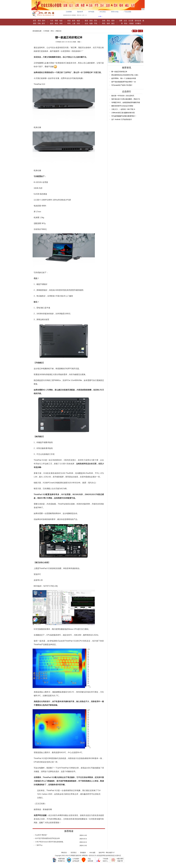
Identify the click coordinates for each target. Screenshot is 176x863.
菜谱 (91, 20)
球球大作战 (114, 12)
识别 (78, 23)
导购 (39, 23)
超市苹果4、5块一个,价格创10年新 (123, 78)
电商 (108, 23)
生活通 (130, 20)
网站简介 (64, 852)
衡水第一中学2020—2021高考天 (122, 96)
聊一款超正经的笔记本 (119, 71)
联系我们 (74, 852)
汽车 (51, 20)
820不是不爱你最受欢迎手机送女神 (47, 838)
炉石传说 (103, 12)
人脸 (73, 23)
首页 (34, 20)
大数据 (131, 23)
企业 (86, 23)
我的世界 (80, 12)
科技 (69, 20)
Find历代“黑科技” (41, 835)
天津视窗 (46, 31)
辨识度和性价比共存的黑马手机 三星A (124, 75)
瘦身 (113, 20)
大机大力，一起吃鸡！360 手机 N (123, 109)
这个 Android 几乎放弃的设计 (121, 119)
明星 (56, 20)
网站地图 (109, 852)
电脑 (91, 23)
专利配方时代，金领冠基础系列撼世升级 (125, 102)
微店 (113, 23)
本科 (61, 23)
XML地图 (92, 852)
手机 (95, 23)
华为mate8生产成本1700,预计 (121, 85)
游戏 (103, 20)
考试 (56, 23)
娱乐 (51, 23)
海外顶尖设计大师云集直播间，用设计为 (125, 99)
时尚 (69, 23)
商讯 (103, 23)
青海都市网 (47, 809)
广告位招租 (127, 12)
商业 (125, 23)
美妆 (108, 20)
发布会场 (138, 20)
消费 (120, 20)
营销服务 (83, 852)
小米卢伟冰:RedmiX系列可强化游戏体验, (49, 842)
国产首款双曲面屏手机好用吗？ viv (123, 82)
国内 (43, 20)
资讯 (39, 20)
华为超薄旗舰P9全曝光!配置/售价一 (123, 116)
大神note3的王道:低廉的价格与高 (123, 113)
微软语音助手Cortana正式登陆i (122, 106)
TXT (113, 852)
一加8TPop (38, 845)
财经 (34, 23)
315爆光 (138, 23)
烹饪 (95, 20)
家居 (86, 20)
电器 (78, 20)
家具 (73, 20)
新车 (43, 23)
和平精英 (91, 12)
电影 (61, 20)
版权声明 (102, 852)
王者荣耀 (69, 12)
